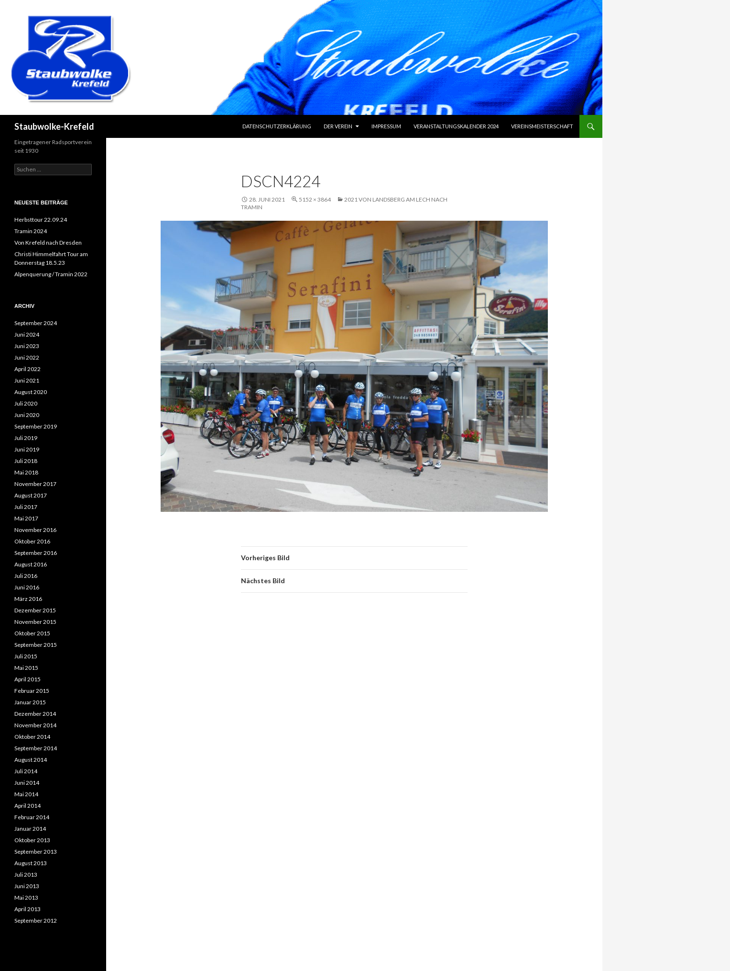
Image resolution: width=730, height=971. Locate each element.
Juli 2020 (25, 403)
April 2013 (27, 909)
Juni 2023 (26, 346)
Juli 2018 (25, 460)
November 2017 (35, 483)
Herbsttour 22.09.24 (40, 219)
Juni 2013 (26, 886)
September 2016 (35, 552)
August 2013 (30, 863)
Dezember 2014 (35, 713)
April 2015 (27, 679)
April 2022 (27, 369)
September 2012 (35, 920)
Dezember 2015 (35, 610)
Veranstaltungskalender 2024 (456, 126)
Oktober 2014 (32, 736)
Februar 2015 (31, 690)
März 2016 (28, 598)
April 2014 (27, 805)
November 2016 (35, 529)
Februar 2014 (31, 817)
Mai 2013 (26, 897)
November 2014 (35, 725)
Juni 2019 (26, 449)
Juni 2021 (26, 380)
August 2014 (30, 759)
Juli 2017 (25, 506)
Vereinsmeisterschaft (542, 126)
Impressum (386, 126)
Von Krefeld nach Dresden (48, 242)
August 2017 (30, 495)
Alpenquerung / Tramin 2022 (50, 274)
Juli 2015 (25, 656)
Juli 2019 (25, 437)
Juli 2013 (25, 874)
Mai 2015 (26, 667)
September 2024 (35, 323)
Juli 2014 (25, 771)
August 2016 (30, 564)
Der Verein (338, 126)
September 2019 (35, 426)
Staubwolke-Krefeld (54, 126)
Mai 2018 (26, 472)
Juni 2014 (26, 782)
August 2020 (30, 391)
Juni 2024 (26, 334)
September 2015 (35, 644)
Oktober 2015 (32, 633)
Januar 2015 (30, 702)
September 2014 (35, 748)
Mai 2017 (26, 518)
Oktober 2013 (32, 840)
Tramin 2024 (30, 231)
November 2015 (35, 621)
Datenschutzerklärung (276, 126)
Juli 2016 (25, 575)
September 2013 (35, 851)
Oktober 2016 (32, 541)
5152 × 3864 (315, 199)
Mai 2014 (26, 794)
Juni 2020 (26, 414)
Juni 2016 (26, 587)
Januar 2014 (30, 828)
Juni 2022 (26, 357)
